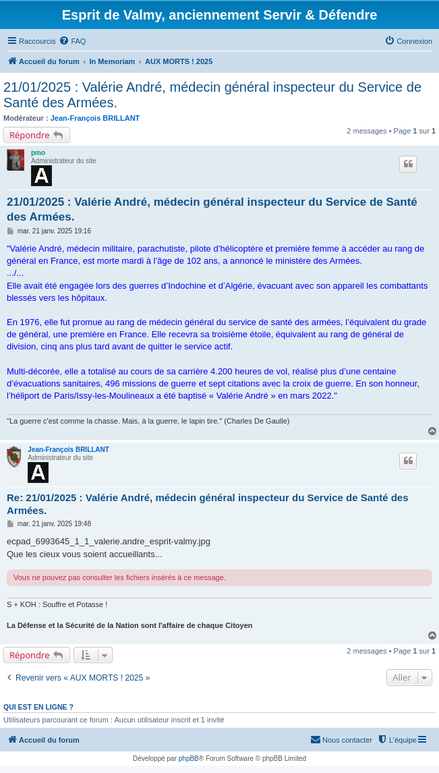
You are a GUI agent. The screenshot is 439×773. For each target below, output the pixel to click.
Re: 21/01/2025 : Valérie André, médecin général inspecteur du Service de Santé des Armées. (208, 504)
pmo (38, 152)
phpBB (189, 758)
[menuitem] (72, 41)
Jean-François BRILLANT (95, 118)
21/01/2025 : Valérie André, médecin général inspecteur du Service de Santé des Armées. (212, 95)
